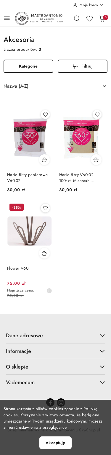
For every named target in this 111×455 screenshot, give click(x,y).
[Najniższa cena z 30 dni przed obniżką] (49, 291)
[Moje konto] (88, 5)
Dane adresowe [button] (55, 335)
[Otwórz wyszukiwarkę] (77, 18)
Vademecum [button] (55, 382)
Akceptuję (55, 443)
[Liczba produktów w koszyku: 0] (102, 18)
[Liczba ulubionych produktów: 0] (89, 18)
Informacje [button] (55, 351)
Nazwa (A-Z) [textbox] (16, 86)
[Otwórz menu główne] (7, 18)
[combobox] (55, 86)
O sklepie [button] (55, 366)
